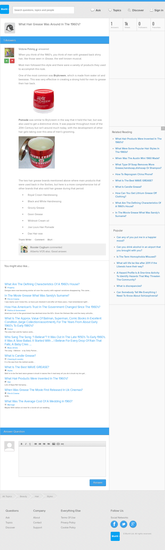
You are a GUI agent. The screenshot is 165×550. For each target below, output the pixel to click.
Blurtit (4, 10)
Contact (37, 522)
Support (37, 527)
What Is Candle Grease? (20, 356)
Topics (114, 10)
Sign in (156, 10)
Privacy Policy (68, 522)
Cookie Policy (68, 527)
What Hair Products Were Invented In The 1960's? (36, 378)
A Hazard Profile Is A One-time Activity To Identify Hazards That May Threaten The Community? (138, 276)
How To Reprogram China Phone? (134, 174)
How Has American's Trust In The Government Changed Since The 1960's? (52, 307)
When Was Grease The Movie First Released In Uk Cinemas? (44, 390)
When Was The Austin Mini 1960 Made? (137, 158)
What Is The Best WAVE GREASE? (27, 367)
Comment (39, 239)
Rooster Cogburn (39, 247)
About (36, 517)
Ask (95, 10)
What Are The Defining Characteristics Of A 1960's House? (42, 284)
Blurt (50, 239)
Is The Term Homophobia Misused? (136, 256)
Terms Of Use (68, 517)
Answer (97, 482)
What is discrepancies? (129, 286)
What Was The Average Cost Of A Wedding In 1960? (39, 401)
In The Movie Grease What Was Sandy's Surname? (37, 296)
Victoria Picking (27, 49)
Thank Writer (25, 239)
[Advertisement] (41, 276)
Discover (135, 10)
